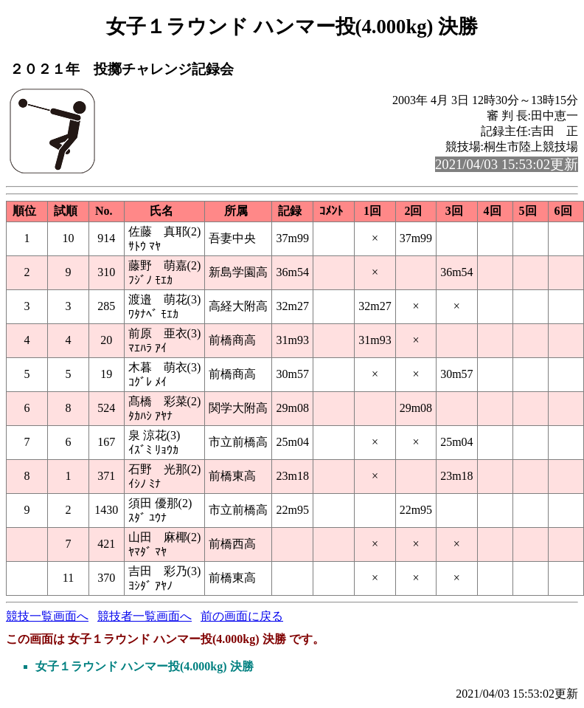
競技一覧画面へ (47, 616)
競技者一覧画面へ (144, 616)
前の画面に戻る (242, 616)
